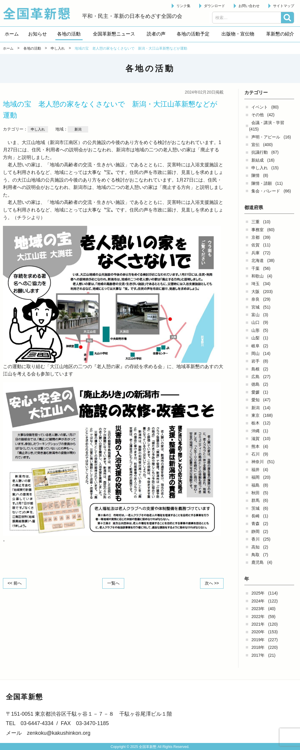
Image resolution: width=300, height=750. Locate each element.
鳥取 (255, 554)
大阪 (255, 291)
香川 (255, 539)
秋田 (255, 492)
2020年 (258, 631)
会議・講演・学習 (267, 122)
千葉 (255, 268)
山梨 (255, 338)
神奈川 (257, 461)
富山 (255, 314)
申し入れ (259, 167)
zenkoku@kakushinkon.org (58, 733)
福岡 (255, 477)
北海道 (257, 260)
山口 (255, 322)
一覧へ (113, 583)
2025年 (258, 593)
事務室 (257, 229)
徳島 (255, 384)
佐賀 (255, 245)
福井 (255, 469)
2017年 (258, 655)
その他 (257, 114)
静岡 (255, 531)
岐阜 (255, 345)
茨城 (255, 508)
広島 (255, 376)
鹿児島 (257, 562)
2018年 (258, 647)
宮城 (255, 307)
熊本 (255, 446)
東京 (255, 415)
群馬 (255, 500)
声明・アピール (265, 137)
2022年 (258, 616)
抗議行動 (259, 152)
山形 (255, 330)
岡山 (255, 353)
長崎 (255, 516)
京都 (255, 237)
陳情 (255, 175)
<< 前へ (15, 583)
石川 (255, 454)
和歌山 (257, 276)
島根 (255, 369)
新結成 (257, 160)
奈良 (255, 299)
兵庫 (255, 252)
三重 (255, 221)
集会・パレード (265, 191)
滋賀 (255, 438)
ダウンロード (214, 6)
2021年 (258, 624)
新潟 (255, 407)
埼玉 (255, 283)
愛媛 (255, 392)
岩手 (255, 361)
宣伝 (255, 144)
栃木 (255, 423)
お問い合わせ (249, 6)
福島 (255, 485)
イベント (259, 107)
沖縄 (255, 431)
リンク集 (183, 6)
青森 (255, 523)
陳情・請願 (261, 183)
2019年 (258, 639)
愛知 (255, 399)
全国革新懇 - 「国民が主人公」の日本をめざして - (39, 13)
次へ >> (211, 583)
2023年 (258, 608)
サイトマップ (283, 6)
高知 (255, 547)
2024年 (258, 601)
